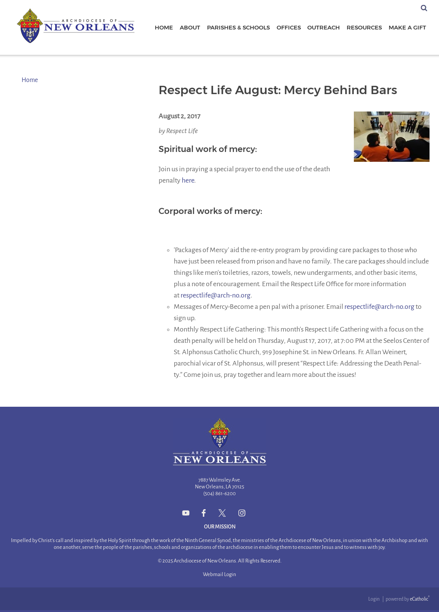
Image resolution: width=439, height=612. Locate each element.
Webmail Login (219, 574)
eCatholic (420, 599)
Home (30, 80)
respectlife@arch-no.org (216, 295)
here (188, 180)
